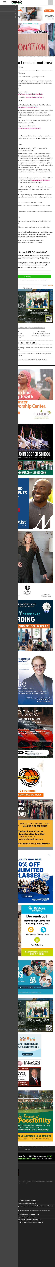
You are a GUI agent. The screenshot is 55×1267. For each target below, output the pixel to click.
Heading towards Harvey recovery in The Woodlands (41, 334)
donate (12, 328)
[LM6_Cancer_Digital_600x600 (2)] (27, 528)
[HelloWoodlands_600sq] (27, 475)
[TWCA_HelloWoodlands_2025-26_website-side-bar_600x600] (27, 1141)
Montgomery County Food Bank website (26, 107)
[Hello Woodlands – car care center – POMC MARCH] (27, 757)
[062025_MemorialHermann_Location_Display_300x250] (27, 1056)
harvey (23, 328)
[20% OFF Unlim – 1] (27, 902)
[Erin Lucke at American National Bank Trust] (27, 704)
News (5, 1146)
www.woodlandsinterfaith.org (34, 97)
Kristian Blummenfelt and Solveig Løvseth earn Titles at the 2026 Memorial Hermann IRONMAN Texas (27, 349)
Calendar (12, 1146)
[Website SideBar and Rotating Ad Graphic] (27, 796)
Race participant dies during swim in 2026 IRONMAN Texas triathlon (24, 359)
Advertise (41, 1146)
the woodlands (34, 328)
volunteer (42, 328)
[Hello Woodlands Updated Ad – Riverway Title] (27, 322)
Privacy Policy (21, 1146)
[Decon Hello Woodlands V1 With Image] (27, 956)
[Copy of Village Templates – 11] (27, 651)
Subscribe (27, 1149)
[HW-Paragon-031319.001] (27, 1086)
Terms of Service (32, 1146)
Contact (48, 1146)
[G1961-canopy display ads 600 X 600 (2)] (27, 420)
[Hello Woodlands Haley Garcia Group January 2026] (27, 597)
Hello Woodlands (8, 67)
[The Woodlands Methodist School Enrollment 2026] (27, 994)
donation (18, 328)
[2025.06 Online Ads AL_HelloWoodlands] (27, 849)
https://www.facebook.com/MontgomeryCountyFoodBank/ (23, 128)
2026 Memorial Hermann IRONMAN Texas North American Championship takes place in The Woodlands (26, 355)
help (28, 328)
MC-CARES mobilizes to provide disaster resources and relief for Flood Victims (13, 335)
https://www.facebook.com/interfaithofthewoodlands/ (27, 94)
